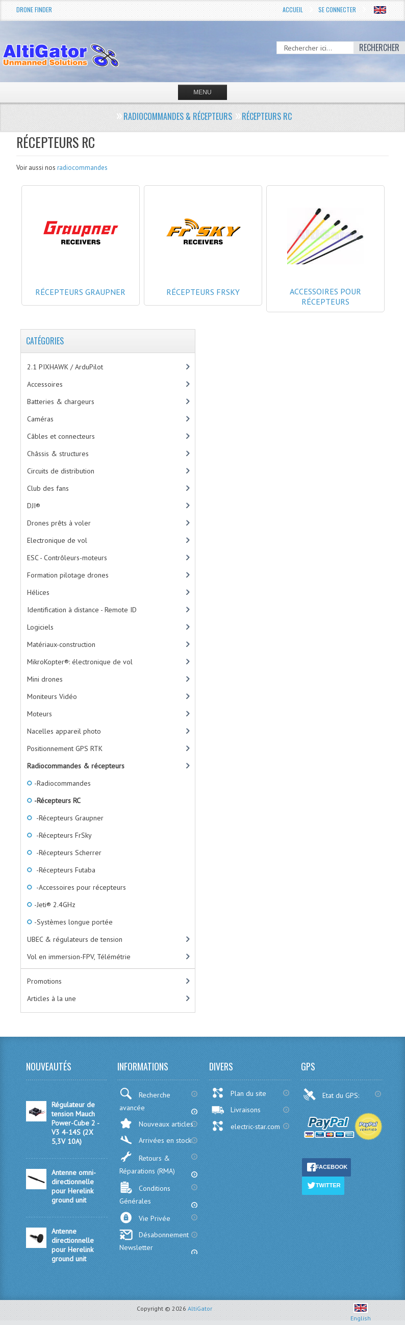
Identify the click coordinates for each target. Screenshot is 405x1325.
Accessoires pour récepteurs (325, 281)
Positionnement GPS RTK (65, 748)
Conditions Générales (144, 1193)
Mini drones (45, 679)
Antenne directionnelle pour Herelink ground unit (73, 1245)
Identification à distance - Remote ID (82, 609)
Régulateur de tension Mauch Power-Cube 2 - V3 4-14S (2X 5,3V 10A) (75, 1123)
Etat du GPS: (332, 1094)
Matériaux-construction (61, 644)
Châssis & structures (58, 453)
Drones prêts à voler (59, 523)
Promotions (44, 981)
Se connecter (337, 9)
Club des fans (48, 488)
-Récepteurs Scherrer (67, 852)
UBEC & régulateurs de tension (74, 939)
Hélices (38, 592)
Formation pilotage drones (68, 575)
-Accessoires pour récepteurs (79, 887)
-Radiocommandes (62, 783)
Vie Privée (144, 1217)
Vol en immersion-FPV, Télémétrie (79, 956)
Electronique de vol (57, 540)
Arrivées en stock (155, 1140)
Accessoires (45, 384)
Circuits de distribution (60, 471)
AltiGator (200, 1308)
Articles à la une (51, 998)
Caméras (40, 418)
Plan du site (238, 1093)
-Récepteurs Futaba (64, 869)
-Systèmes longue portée (73, 922)
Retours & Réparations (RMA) (147, 1163)
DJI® (33, 505)
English (360, 1314)
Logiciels (40, 627)
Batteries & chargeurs (60, 401)
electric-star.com (245, 1126)
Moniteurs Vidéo (52, 696)
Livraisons (236, 1109)
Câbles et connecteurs (61, 436)
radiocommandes (82, 167)
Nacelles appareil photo (64, 731)
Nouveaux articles (156, 1123)
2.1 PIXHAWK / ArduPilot (65, 366)
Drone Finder (34, 9)
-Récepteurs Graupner (68, 817)
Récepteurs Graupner (80, 281)
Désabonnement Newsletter (154, 1240)
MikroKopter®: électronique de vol (80, 661)
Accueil (293, 9)
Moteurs (39, 713)
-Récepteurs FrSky (62, 835)
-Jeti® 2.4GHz (54, 904)
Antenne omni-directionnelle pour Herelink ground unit (74, 1186)
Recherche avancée (144, 1100)
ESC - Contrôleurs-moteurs (67, 557)
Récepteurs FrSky (203, 281)
